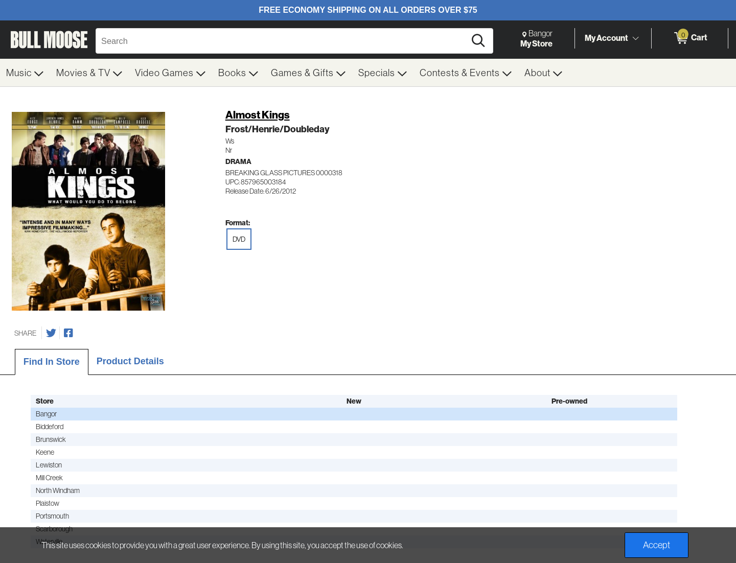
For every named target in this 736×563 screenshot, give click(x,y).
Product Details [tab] (130, 361)
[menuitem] (25, 72)
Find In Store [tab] (52, 362)
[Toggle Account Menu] (635, 38)
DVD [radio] (239, 239)
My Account (606, 38)
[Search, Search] (282, 41)
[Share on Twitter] (51, 333)
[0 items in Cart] (690, 38)
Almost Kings (257, 115)
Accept (656, 545)
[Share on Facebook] (68, 333)
